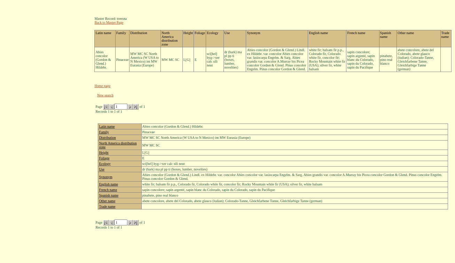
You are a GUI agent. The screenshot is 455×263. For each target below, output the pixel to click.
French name (108, 190)
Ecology (104, 164)
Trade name (107, 206)
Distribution (107, 138)
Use (101, 169)
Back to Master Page (108, 22)
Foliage (104, 158)
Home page (102, 86)
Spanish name (108, 195)
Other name (107, 201)
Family (104, 132)
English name (108, 184)
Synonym (105, 177)
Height (103, 152)
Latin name (107, 126)
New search (105, 95)
